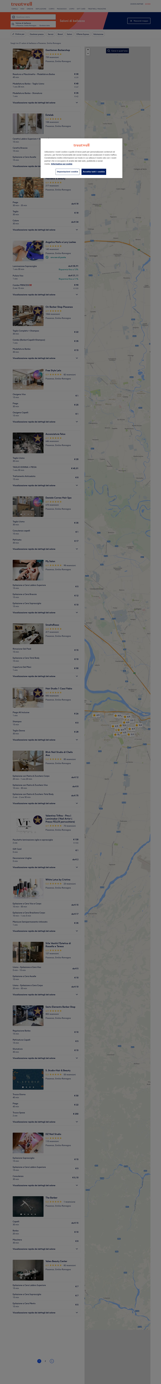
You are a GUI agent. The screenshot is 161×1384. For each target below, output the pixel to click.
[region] (81, 158)
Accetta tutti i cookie (94, 172)
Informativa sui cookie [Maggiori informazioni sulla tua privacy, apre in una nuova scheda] (61, 164)
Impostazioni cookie (67, 172)
